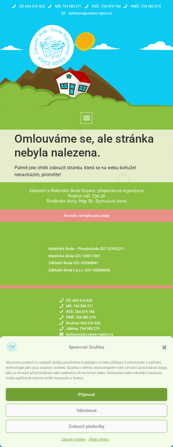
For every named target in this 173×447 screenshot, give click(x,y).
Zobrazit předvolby (86, 427)
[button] (164, 349)
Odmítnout (86, 411)
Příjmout (86, 395)
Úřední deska (99, 441)
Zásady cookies (73, 441)
